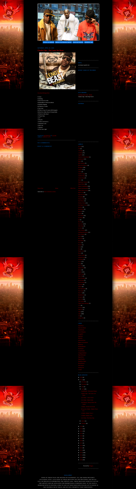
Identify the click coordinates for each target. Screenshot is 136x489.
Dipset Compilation (83, 186)
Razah (79, 253)
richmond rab (81, 257)
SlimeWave (81, 325)
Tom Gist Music (78, 42)
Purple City (81, 251)
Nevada (80, 244)
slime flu (80, 276)
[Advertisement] (86, 51)
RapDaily (80, 336)
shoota (79, 270)
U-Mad (80, 369)
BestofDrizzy (81, 363)
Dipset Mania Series (83, 190)
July (82, 386)
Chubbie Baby (81, 175)
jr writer (80, 228)
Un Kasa (80, 307)
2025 (81, 379)
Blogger (91, 465)
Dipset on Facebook (83, 342)
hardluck (80, 207)
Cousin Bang (81, 178)
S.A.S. (79, 261)
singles (80, 272)
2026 (81, 377)
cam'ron (80, 169)
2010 (81, 457)
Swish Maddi (81, 282)
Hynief (80, 213)
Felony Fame (81, 198)
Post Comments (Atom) (50, 191)
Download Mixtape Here (44, 93)
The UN (80, 292)
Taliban (80, 286)
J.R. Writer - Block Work (87, 400)
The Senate (81, 290)
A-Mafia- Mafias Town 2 (87, 413)
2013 (81, 450)
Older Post (72, 188)
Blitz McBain (81, 163)
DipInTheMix (81, 359)
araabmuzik (81, 159)
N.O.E (79, 242)
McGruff (80, 238)
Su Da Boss (81, 280)
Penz (79, 249)
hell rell (80, 211)
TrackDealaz (81, 330)
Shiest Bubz (81, 267)
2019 (81, 438)
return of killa (81, 255)
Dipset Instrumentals (83, 188)
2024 (81, 426)
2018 (81, 440)
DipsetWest (81, 357)
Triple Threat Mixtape (83, 303)
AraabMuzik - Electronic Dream (89, 391)
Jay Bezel (80, 217)
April (82, 389)
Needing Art (89, 42)
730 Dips (80, 150)
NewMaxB (80, 348)
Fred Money (81, 200)
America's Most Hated (83, 157)
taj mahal (80, 284)
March (83, 421)
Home (56, 188)
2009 (81, 459)
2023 (81, 428)
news (79, 247)
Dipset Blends (81, 184)
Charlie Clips (46, 136)
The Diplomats (81, 288)
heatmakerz (81, 209)
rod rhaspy (80, 259)
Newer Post (40, 188)
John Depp (80, 226)
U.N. (79, 305)
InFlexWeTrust (81, 340)
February (83, 423)
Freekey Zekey (81, 203)
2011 (81, 455)
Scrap (79, 263)
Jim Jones (80, 224)
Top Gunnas (81, 301)
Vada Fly (80, 309)
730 (79, 148)
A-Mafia (80, 152)
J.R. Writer (80, 215)
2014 (81, 447)
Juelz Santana (81, 230)
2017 (81, 443)
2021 (81, 433)
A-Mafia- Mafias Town (86, 415)
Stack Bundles (81, 278)
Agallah (80, 155)
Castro (79, 171)
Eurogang (80, 196)
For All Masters (82, 332)
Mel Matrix (81, 240)
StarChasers (81, 365)
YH (79, 316)
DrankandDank (81, 346)
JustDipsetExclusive (83, 232)
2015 (81, 445)
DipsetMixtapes (82, 355)
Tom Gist (80, 299)
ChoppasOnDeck (82, 353)
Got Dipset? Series (82, 205)
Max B (80, 236)
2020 (81, 436)
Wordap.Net (81, 367)
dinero (79, 180)
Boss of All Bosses (82, 165)
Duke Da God (81, 194)
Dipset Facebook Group (63, 42)
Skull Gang (81, 274)
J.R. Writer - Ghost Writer (87, 397)
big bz (79, 161)
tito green (80, 297)
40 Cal (79, 146)
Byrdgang (80, 167)
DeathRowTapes (82, 361)
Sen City (80, 265)
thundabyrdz (81, 295)
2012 (81, 452)
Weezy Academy (48, 42)
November (84, 384)
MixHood (80, 344)
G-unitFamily (81, 350)
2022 (81, 431)
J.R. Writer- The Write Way (87, 418)
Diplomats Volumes (83, 182)
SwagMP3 (80, 334)
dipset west (81, 192)
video (79, 313)
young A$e (80, 318)
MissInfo (80, 338)
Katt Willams (81, 234)
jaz (79, 219)
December (84, 382)
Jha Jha (80, 221)
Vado (79, 311)
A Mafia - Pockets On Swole (88, 406)
